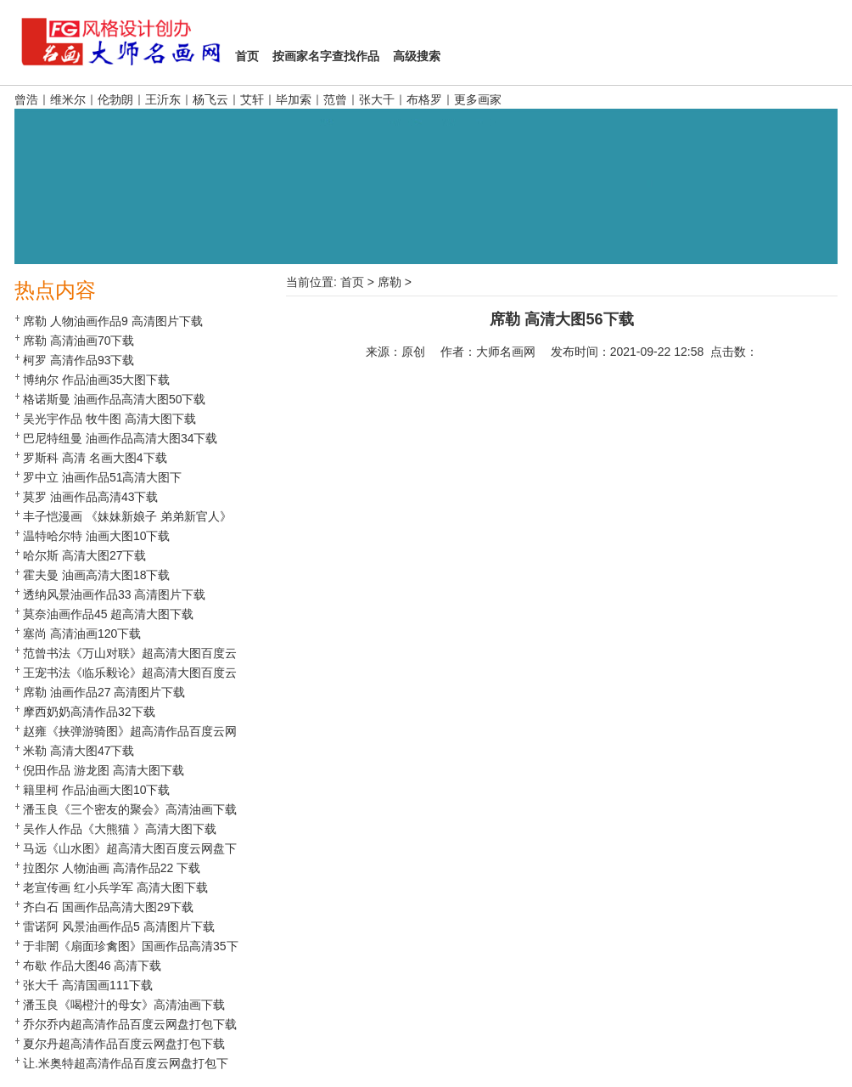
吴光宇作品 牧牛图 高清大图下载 (109, 418)
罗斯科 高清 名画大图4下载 (95, 458)
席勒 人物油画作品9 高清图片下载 (113, 321)
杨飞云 (210, 99)
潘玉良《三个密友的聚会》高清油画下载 (130, 809)
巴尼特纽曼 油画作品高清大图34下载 (120, 438)
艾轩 (252, 99)
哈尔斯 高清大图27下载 (84, 555)
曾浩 (26, 99)
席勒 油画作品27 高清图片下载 (104, 692)
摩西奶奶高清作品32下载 (89, 711)
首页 (352, 282)
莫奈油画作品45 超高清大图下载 (108, 614)
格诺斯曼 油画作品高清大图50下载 (114, 399)
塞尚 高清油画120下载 (82, 633)
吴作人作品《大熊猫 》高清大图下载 (119, 829)
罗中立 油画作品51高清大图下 (102, 477)
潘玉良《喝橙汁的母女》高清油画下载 (124, 1004)
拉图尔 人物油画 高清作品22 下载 (111, 868)
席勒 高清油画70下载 (78, 340)
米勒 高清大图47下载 (78, 751)
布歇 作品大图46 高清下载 (92, 965)
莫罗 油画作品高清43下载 (90, 497)
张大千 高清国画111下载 (88, 985)
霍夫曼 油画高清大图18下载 (96, 575)
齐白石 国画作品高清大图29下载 (108, 907)
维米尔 (68, 99)
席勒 (389, 282)
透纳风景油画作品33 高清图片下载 (114, 594)
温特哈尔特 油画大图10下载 (96, 536)
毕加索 (293, 99)
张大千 (377, 99)
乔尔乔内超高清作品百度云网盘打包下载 (130, 1024)
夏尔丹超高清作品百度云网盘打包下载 (124, 1043)
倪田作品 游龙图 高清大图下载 (103, 770)
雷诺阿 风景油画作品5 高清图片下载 (119, 926)
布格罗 (424, 99)
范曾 (335, 99)
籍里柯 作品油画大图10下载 (96, 790)
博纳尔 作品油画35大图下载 (96, 379)
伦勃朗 (115, 99)
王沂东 (163, 99)
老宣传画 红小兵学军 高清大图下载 (115, 887)
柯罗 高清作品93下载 (78, 360)
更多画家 (478, 99)
